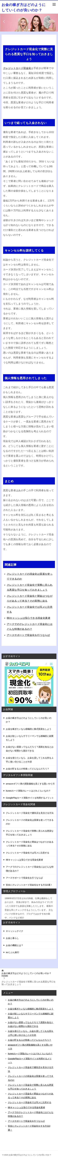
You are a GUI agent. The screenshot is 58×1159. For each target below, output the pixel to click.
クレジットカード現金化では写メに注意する (27, 853)
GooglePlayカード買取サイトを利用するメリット (30, 798)
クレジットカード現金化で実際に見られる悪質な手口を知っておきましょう (30, 833)
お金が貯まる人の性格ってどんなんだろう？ (27, 769)
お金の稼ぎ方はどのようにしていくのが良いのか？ (28, 720)
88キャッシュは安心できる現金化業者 (28, 618)
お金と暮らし (12, 938)
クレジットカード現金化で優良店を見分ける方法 (30, 813)
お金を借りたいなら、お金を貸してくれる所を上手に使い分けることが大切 (30, 760)
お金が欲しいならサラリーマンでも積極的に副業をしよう (30, 738)
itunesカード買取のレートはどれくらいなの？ (28, 791)
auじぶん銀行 (12, 952)
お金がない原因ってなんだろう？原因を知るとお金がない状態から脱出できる (30, 749)
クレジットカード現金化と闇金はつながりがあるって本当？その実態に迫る (30, 844)
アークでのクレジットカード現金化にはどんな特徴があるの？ (30, 869)
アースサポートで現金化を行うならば (28, 635)
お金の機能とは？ (14, 945)
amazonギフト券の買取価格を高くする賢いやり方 (30, 784)
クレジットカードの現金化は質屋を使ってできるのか (30, 822)
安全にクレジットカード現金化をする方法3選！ (29, 885)
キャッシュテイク (14, 931)
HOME (26, 974)
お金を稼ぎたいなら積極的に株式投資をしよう (28, 729)
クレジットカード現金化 (17, 68)
